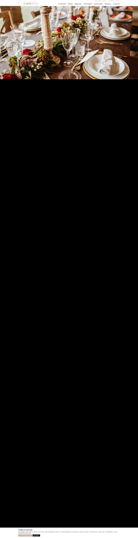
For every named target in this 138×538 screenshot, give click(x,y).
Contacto (116, 4)
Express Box (98, 4)
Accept (36, 535)
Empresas (78, 4)
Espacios (108, 4)
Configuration (25, 535)
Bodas (70, 4)
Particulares (88, 4)
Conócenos (62, 4)
